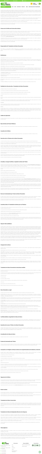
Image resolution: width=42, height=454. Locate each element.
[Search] (21, 4)
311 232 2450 (6, 0)
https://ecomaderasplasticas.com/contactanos (34, 164)
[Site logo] (5, 3)
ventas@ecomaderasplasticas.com (10, 36)
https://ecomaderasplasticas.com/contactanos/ (30, 178)
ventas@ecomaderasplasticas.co (19, 49)
